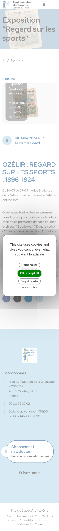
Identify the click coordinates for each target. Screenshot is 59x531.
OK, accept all (29, 273)
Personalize (29, 264)
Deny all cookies (29, 281)
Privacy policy (29, 287)
